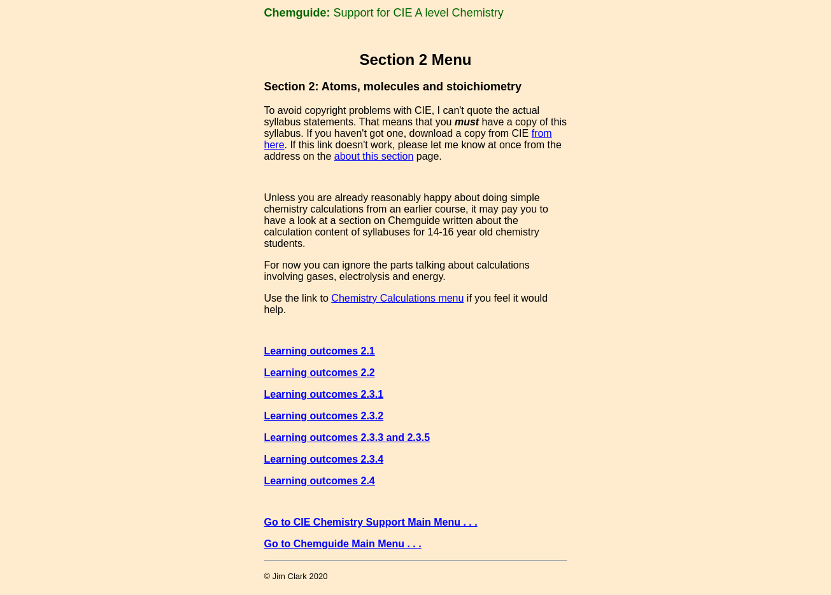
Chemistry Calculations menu (397, 302)
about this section (374, 158)
